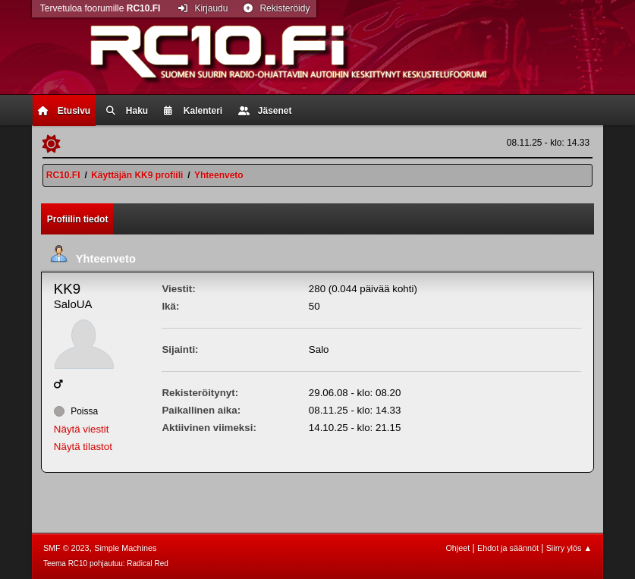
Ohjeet (457, 547)
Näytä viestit (81, 429)
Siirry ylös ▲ (569, 547)
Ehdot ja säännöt (508, 547)
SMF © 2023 (66, 547)
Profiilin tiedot (77, 219)
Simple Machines (125, 547)
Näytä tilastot (83, 446)
